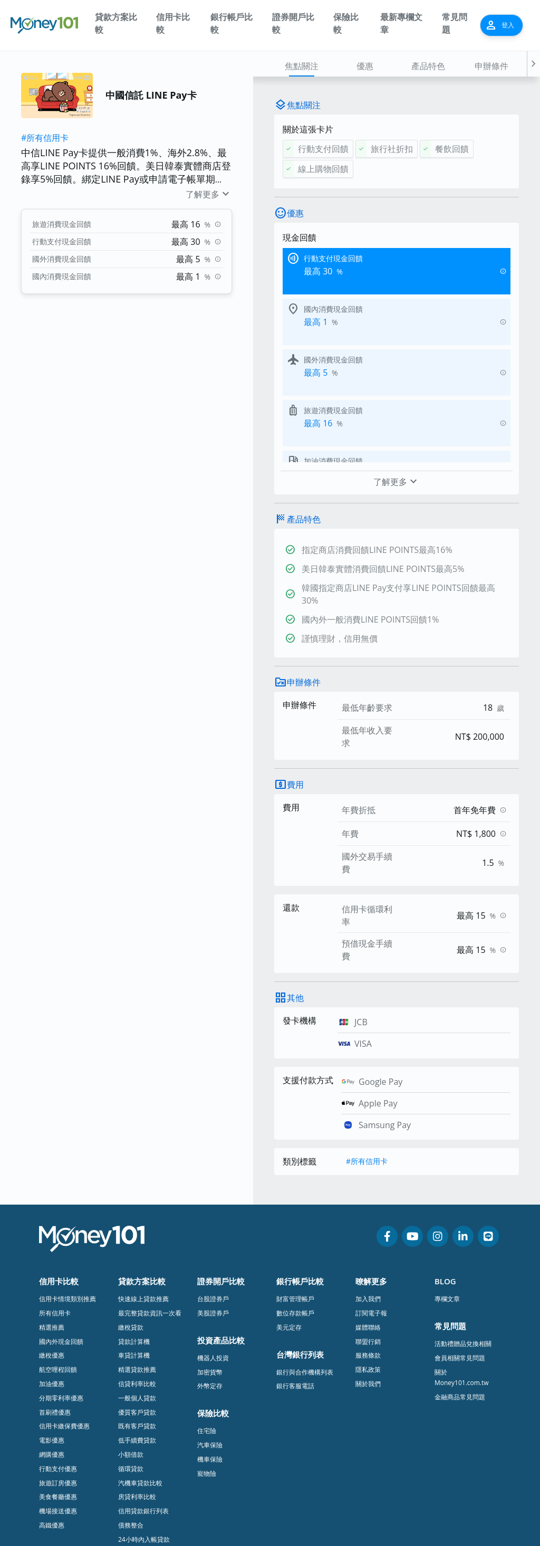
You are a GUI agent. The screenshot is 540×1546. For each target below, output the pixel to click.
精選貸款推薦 (137, 1254)
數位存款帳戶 (295, 1198)
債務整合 (130, 1410)
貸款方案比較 (116, 23)
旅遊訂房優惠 (58, 1367)
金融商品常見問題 (460, 1281)
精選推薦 (51, 1212)
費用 (295, 669)
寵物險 (206, 1358)
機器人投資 (213, 1242)
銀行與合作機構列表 (304, 1257)
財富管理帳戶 (295, 1183)
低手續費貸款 (137, 1325)
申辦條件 (491, 66)
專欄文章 (447, 1183)
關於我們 (368, 1268)
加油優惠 (51, 1268)
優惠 (364, 66)
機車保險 (210, 1344)
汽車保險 (210, 1329)
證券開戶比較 (293, 23)
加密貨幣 (210, 1257)
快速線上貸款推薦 (143, 1183)
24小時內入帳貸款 (144, 1424)
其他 (295, 883)
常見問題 (454, 23)
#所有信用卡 (45, 138)
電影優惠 (51, 1325)
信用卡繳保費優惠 (64, 1310)
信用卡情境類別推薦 (67, 1183)
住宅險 (206, 1315)
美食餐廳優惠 (58, 1381)
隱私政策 (368, 1254)
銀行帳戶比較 (231, 23)
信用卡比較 (173, 23)
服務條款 (368, 1240)
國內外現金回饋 (61, 1226)
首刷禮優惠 (55, 1297)
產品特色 (428, 66)
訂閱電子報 (371, 1198)
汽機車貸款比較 (140, 1367)
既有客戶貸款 (137, 1310)
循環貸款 (130, 1353)
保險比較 (346, 23)
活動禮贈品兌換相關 (463, 1228)
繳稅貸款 (130, 1212)
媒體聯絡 (368, 1212)
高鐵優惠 (51, 1410)
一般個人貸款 (137, 1282)
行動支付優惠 (58, 1353)
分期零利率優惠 (61, 1282)
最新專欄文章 (401, 23)
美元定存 (289, 1212)
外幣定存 (210, 1270)
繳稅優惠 (51, 1240)
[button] (533, 64)
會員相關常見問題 (460, 1242)
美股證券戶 (213, 1198)
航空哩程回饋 (58, 1254)
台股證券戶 (213, 1183)
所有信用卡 (55, 1198)
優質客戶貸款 (137, 1297)
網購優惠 (51, 1339)
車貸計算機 (134, 1240)
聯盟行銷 (368, 1226)
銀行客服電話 (295, 1270)
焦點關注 (302, 66)
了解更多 (209, 194)
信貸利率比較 (137, 1268)
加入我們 (368, 1183)
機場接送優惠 (58, 1395)
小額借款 (130, 1339)
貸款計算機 (134, 1226)
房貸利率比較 (137, 1381)
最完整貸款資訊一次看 (149, 1198)
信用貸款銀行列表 (143, 1395)
